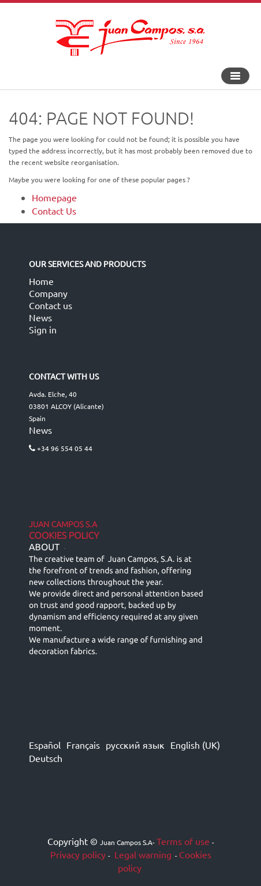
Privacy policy (78, 854)
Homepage (54, 197)
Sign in (43, 329)
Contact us (50, 305)
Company (48, 293)
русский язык (135, 744)
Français (83, 744)
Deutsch (45, 758)
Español (45, 744)
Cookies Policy (64, 536)
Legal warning (141, 854)
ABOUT (44, 547)
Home (41, 281)
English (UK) (195, 744)
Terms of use (183, 841)
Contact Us (54, 210)
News (40, 317)
